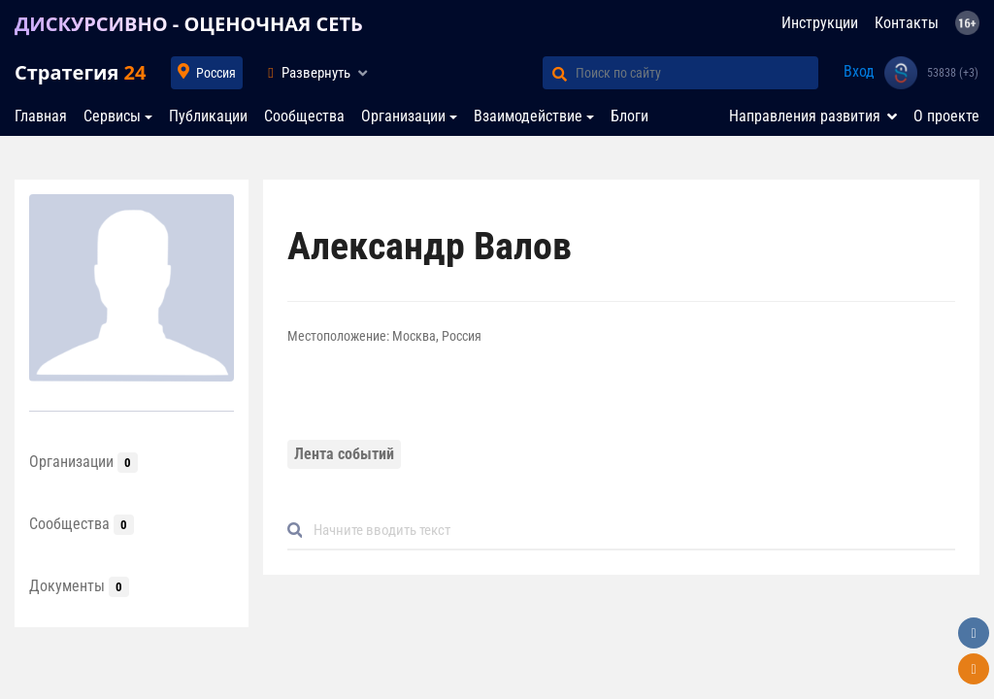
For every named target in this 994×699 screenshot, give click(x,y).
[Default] (629, 531)
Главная (41, 116)
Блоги (629, 116)
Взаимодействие (528, 116)
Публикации (208, 116)
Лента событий (344, 454)
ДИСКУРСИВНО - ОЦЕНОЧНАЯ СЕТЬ (189, 24)
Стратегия (80, 72)
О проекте (946, 116)
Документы (79, 586)
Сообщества (304, 116)
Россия (216, 73)
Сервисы (112, 116)
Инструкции (819, 23)
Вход (859, 71)
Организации (403, 116)
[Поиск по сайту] (697, 72)
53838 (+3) (952, 73)
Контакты (907, 23)
